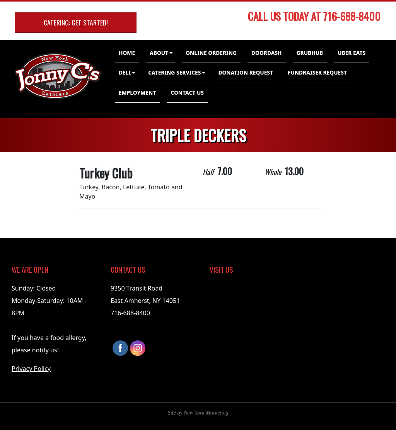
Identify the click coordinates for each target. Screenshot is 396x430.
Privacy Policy (31, 368)
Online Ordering (211, 52)
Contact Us (187, 92)
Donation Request (245, 72)
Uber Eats (351, 52)
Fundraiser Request (317, 72)
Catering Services (174, 72)
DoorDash (266, 52)
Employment (137, 92)
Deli (125, 72)
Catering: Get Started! (76, 22)
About (159, 52)
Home (127, 52)
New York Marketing (206, 413)
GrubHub (310, 52)
